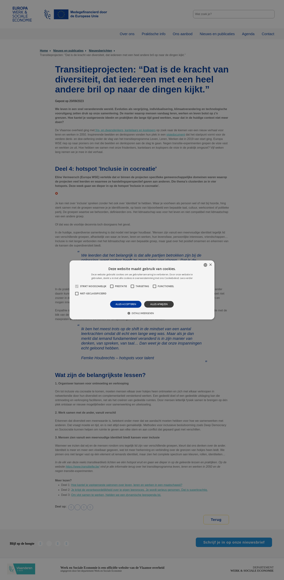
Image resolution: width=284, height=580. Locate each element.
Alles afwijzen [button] (159, 304)
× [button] (210, 264)
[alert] (142, 290)
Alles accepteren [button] (126, 304)
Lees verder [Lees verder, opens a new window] (186, 278)
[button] (142, 313)
